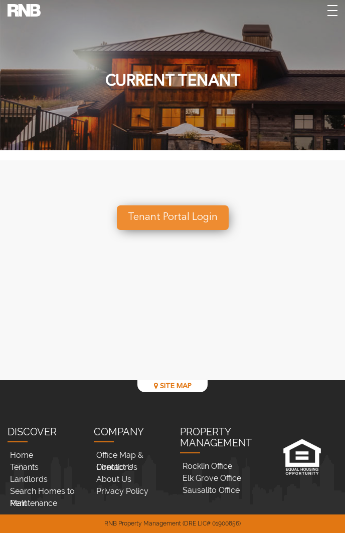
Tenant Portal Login (173, 217)
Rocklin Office (207, 466)
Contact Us (116, 467)
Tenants (24, 467)
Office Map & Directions (119, 455)
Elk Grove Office (212, 478)
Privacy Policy (122, 491)
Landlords (29, 479)
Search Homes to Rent (42, 491)
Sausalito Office (211, 490)
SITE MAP (173, 386)
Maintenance (33, 503)
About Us (113, 479)
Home (21, 455)
